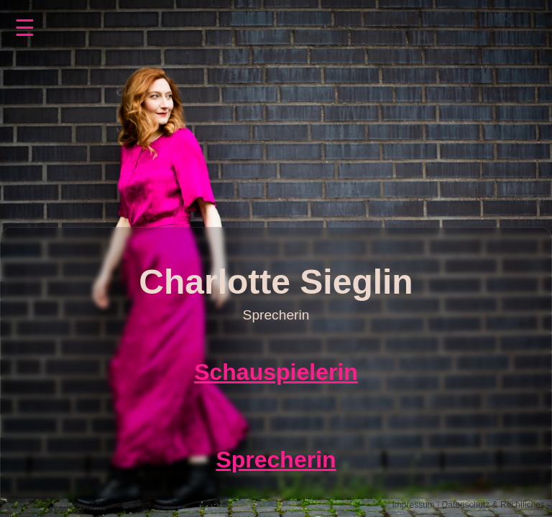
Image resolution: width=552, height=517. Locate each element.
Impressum (413, 505)
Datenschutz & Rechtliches (493, 505)
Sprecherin (276, 459)
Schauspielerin (276, 372)
